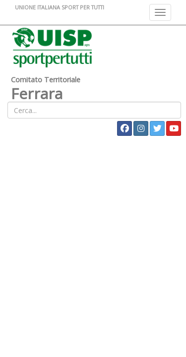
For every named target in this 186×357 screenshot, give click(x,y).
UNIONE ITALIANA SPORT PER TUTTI (59, 7)
